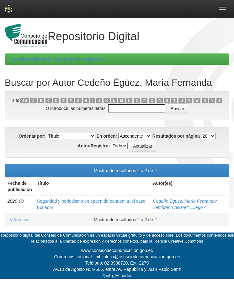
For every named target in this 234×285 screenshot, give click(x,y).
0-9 (24, 100)
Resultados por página (176, 136)
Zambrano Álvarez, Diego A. (180, 207)
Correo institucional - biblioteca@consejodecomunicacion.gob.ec (117, 256)
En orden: (107, 136)
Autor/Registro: (94, 145)
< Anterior (19, 170)
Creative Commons (185, 241)
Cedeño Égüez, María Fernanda (184, 201)
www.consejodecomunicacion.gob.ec (117, 250)
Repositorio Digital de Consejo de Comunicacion (56, 59)
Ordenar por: (32, 136)
